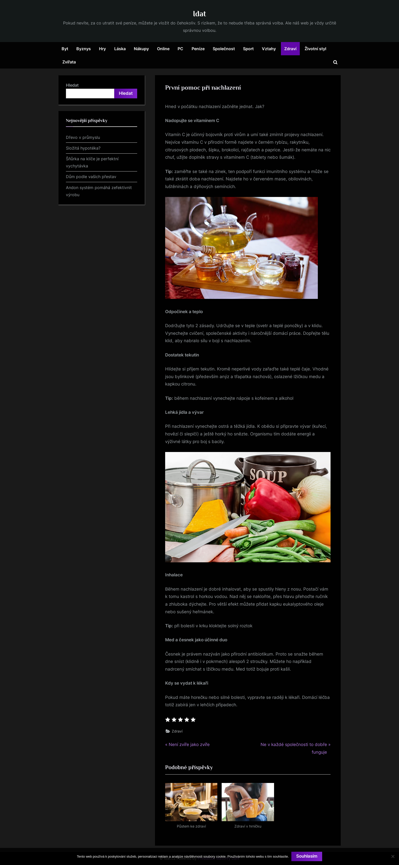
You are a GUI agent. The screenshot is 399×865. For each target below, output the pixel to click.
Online (163, 48)
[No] (392, 856)
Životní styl (315, 48)
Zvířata (69, 61)
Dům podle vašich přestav (91, 176)
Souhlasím (306, 856)
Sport (248, 48)
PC (180, 48)
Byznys (83, 48)
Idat (199, 13)
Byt (65, 48)
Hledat (72, 85)
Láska (120, 48)
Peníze (198, 48)
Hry (102, 48)
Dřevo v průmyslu (83, 137)
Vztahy (269, 48)
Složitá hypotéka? (83, 148)
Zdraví (290, 48)
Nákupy (141, 48)
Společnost (224, 48)
